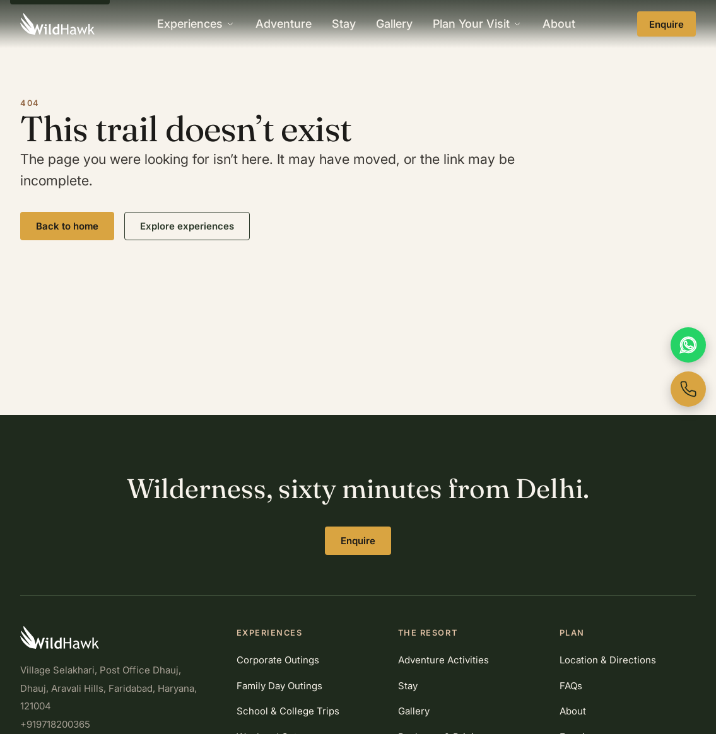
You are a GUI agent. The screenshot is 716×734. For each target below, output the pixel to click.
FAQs (571, 686)
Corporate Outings (278, 660)
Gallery (394, 23)
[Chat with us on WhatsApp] (688, 345)
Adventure (283, 23)
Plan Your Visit (477, 23)
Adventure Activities (443, 660)
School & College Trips (288, 711)
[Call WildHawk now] (688, 389)
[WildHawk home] (57, 24)
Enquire (666, 24)
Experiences (196, 23)
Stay (344, 23)
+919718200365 (55, 724)
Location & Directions (608, 660)
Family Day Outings (279, 686)
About (559, 23)
